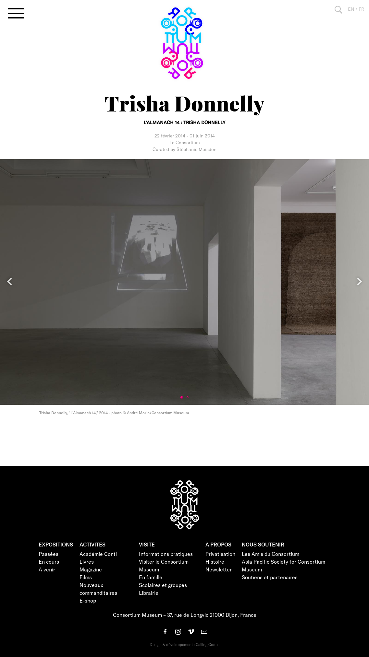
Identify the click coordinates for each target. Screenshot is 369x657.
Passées (48, 554)
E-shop (88, 600)
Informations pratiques (166, 554)
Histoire (214, 561)
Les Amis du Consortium (270, 554)
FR (361, 9)
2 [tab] (188, 397)
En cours (49, 561)
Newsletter (218, 569)
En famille (150, 577)
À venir (47, 569)
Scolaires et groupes (163, 585)
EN (351, 9)
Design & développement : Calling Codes (184, 644)
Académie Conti (98, 554)
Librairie (148, 593)
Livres (87, 561)
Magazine (91, 569)
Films (86, 577)
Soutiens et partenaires (270, 577)
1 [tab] (181, 397)
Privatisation (220, 554)
